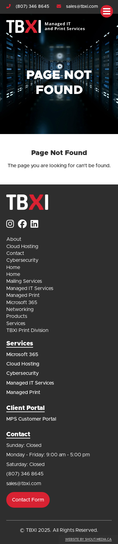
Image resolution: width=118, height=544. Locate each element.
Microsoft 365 (21, 302)
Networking (20, 309)
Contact (15, 253)
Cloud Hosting (22, 246)
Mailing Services (24, 281)
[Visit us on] (10, 225)
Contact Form (28, 499)
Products (16, 316)
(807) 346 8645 (32, 6)
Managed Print (23, 295)
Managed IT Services (29, 288)
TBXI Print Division (27, 330)
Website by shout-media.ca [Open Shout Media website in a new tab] (88, 539)
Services (15, 323)
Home (13, 267)
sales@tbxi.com (82, 6)
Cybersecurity (22, 260)
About (13, 239)
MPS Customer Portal (31, 419)
